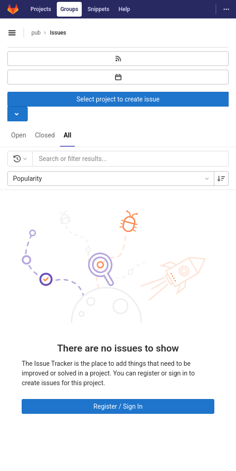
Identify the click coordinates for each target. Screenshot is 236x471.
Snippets (98, 9)
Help (124, 9)
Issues (58, 33)
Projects (40, 9)
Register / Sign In (117, 406)
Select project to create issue (118, 99)
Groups (70, 9)
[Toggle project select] (17, 114)
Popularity (112, 178)
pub (36, 33)
